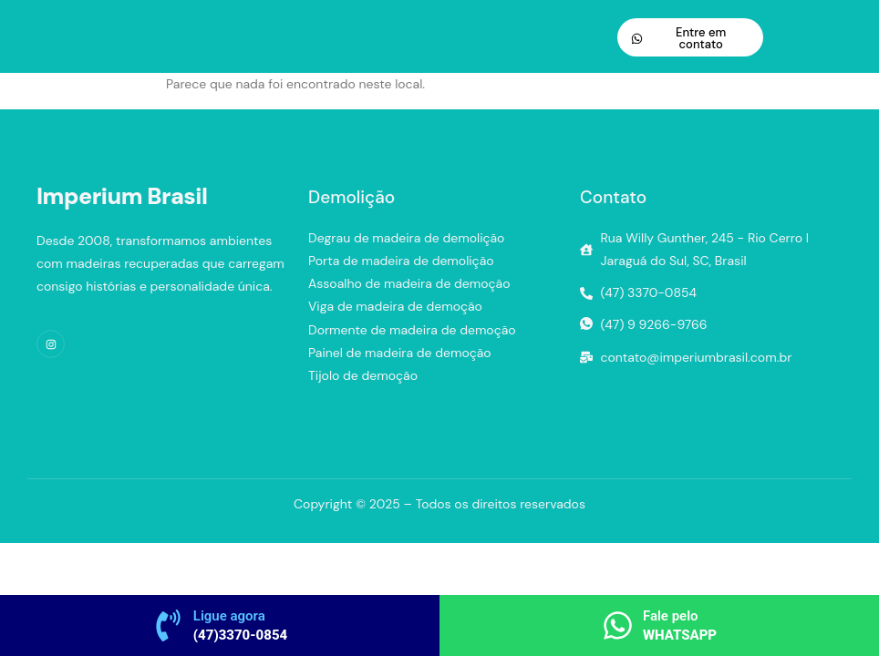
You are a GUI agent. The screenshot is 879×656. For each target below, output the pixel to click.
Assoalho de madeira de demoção (409, 283)
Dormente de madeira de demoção (412, 330)
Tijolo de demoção (363, 375)
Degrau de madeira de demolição (406, 238)
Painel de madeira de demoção (399, 352)
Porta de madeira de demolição (401, 260)
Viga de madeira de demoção (395, 306)
